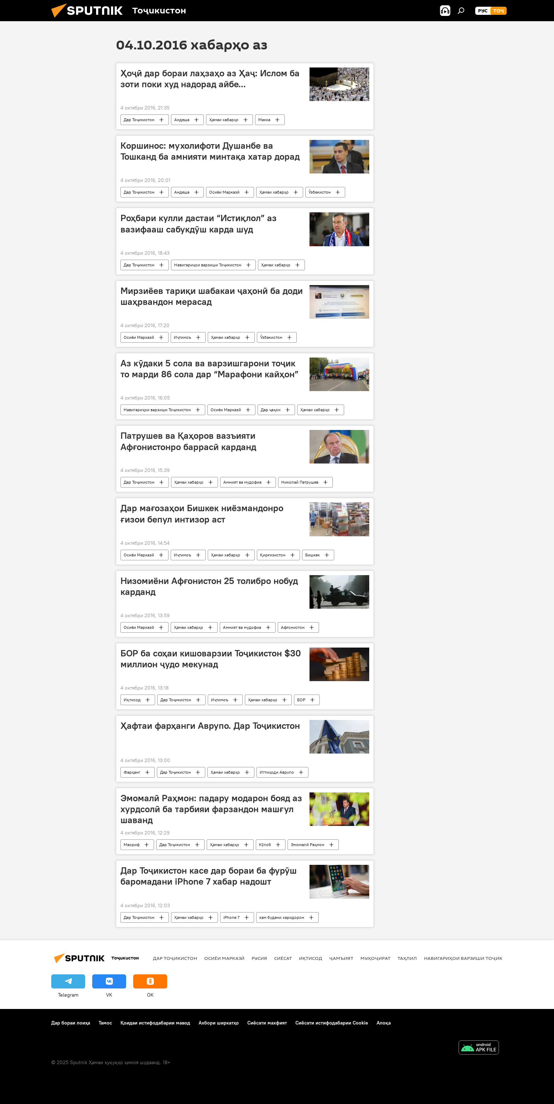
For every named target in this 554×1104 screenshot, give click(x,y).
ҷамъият (341, 958)
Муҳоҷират (375, 958)
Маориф (132, 844)
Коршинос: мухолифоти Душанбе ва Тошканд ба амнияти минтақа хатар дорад (210, 151)
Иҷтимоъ (182, 337)
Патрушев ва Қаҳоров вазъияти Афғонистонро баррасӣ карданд (188, 441)
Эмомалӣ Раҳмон (307, 844)
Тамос (105, 1023)
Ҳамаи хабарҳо (223, 119)
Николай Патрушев (299, 482)
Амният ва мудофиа (242, 482)
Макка (264, 119)
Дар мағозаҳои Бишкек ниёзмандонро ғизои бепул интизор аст (201, 513)
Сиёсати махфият (267, 1023)
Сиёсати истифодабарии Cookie (331, 1023)
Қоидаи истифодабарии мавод (155, 1023)
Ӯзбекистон (319, 192)
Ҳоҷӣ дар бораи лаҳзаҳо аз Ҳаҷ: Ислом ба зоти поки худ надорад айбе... (210, 78)
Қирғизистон (272, 554)
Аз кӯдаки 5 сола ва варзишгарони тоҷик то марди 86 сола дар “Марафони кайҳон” (209, 369)
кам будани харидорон (281, 917)
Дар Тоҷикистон (139, 119)
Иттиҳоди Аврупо (277, 772)
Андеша (181, 119)
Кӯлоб (265, 844)
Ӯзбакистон (271, 337)
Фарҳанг (132, 772)
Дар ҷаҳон (271, 409)
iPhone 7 (231, 917)
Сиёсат (283, 958)
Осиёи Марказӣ (224, 192)
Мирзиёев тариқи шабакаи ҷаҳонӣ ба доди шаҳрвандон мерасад (211, 296)
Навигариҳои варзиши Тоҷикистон (207, 264)
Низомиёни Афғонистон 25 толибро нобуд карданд (209, 586)
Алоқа (384, 1023)
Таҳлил (407, 958)
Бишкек (312, 554)
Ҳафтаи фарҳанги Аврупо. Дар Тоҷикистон (210, 725)
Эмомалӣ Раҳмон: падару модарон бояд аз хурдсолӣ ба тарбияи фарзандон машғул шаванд (211, 809)
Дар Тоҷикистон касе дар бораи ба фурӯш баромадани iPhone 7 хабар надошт (208, 876)
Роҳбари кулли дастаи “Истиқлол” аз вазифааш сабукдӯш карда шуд (198, 223)
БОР (301, 699)
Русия (259, 958)
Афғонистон (293, 627)
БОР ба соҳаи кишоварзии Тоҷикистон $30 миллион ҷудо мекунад (210, 659)
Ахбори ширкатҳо (219, 1023)
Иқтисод (132, 699)
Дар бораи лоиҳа (70, 1023)
